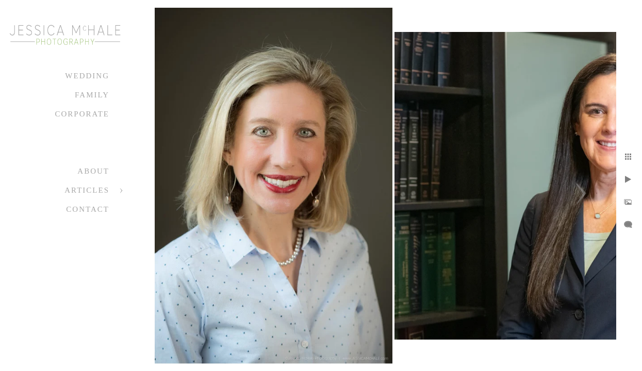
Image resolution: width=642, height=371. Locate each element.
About (93, 171)
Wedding (87, 76)
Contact (87, 209)
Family (92, 95)
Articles (86, 190)
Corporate (82, 114)
